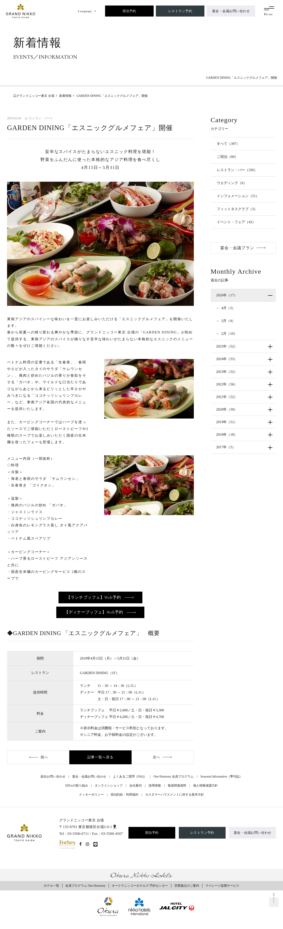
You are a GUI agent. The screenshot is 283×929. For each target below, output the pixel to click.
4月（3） (227, 308)
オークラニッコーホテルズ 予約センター (140, 885)
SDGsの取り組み (76, 785)
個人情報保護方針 (205, 785)
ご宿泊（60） (227, 157)
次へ (156, 757)
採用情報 (155, 785)
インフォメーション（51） (238, 196)
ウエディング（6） (232, 183)
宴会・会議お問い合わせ (231, 11)
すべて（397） (228, 144)
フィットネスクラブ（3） (237, 209)
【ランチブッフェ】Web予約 (94, 597)
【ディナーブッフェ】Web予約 (94, 612)
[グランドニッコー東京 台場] (20, 10)
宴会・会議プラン (237, 247)
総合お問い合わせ (53, 776)
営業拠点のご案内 (186, 885)
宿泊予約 (129, 11)
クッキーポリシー (91, 794)
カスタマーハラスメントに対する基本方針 (174, 794)
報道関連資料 (177, 785)
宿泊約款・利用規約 (124, 794)
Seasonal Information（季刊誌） (221, 776)
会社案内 (135, 785)
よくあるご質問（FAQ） (130, 776)
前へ (44, 757)
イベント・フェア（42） (236, 222)
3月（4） (227, 321)
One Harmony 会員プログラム (173, 776)
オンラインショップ (109, 785)
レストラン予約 (180, 11)
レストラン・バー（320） (237, 170)
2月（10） (228, 333)
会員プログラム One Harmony (85, 885)
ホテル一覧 (51, 885)
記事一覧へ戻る (100, 757)
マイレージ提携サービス (222, 885)
